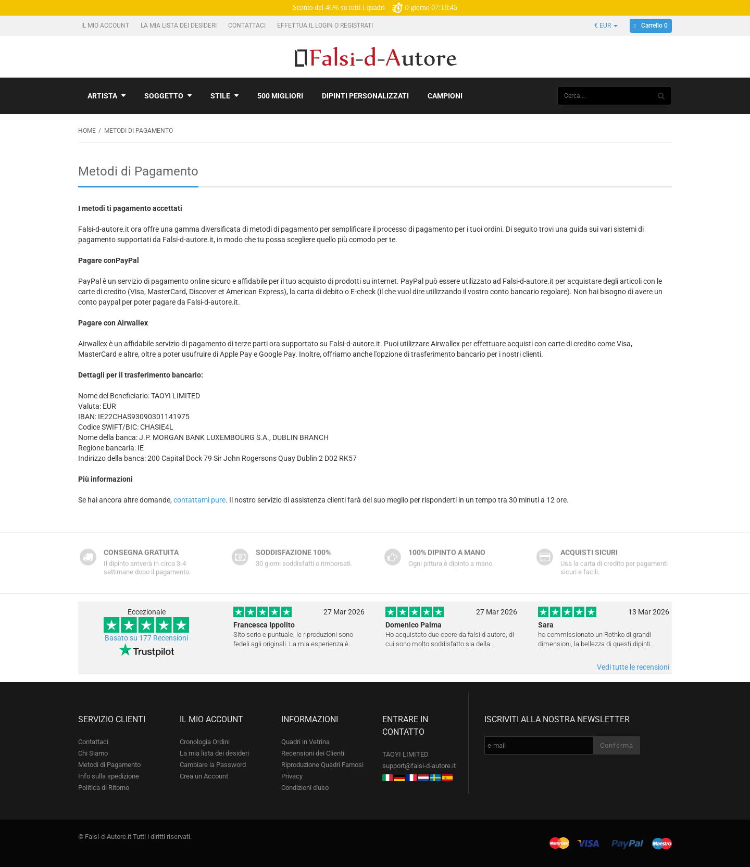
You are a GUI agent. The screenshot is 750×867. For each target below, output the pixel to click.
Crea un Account (204, 776)
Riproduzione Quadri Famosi (322, 765)
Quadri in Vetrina (305, 742)
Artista (107, 96)
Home (87, 130)
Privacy (292, 776)
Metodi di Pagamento (109, 765)
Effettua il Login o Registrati (325, 25)
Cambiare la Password (213, 765)
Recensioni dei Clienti (312, 753)
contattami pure (199, 500)
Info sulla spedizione (108, 776)
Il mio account (106, 25)
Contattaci (247, 25)
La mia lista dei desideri (179, 25)
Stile (224, 96)
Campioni (445, 96)
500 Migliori (280, 96)
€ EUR (606, 25)
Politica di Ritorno (103, 787)
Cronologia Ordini (205, 742)
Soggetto (168, 96)
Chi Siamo (93, 753)
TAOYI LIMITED (405, 754)
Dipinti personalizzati (365, 96)
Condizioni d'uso (305, 787)
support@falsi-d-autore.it (419, 766)
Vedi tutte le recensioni (633, 667)
